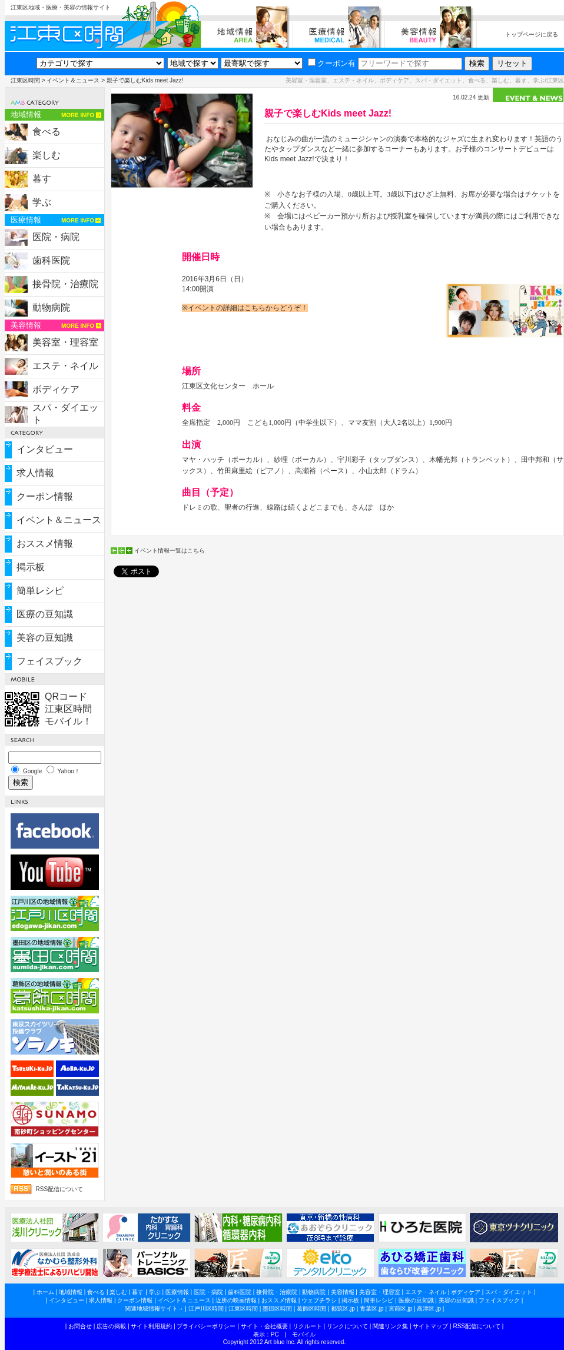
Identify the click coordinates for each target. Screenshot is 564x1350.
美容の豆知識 (44, 638)
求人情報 (35, 473)
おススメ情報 (44, 543)
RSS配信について (60, 1189)
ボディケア (55, 389)
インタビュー (44, 449)
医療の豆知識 (44, 614)
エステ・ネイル (65, 366)
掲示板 (30, 567)
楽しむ (46, 155)
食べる (46, 132)
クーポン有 (332, 63)
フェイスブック (49, 661)
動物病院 (51, 307)
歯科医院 (51, 260)
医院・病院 (55, 237)
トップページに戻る (531, 34)
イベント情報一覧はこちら (169, 550)
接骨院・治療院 (65, 284)
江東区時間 (25, 80)
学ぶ (41, 202)
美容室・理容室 (65, 342)
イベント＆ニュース (73, 80)
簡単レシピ (40, 591)
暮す (41, 179)
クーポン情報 (44, 496)
